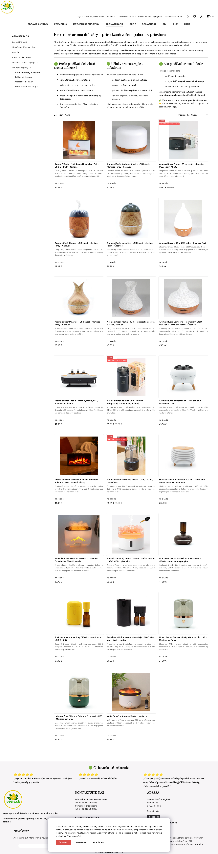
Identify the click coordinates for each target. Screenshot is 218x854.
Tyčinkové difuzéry (23, 77)
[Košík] (210, 17)
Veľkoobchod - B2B (173, 16)
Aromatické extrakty (21, 57)
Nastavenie (81, 842)
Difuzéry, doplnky (20, 67)
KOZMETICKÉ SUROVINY (86, 24)
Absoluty (16, 52)
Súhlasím (63, 842)
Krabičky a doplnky (24, 81)
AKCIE (187, 24)
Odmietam (98, 842)
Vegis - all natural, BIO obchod (90, 16)
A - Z (175, 24)
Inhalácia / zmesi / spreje (23, 62)
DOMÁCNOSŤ (149, 24)
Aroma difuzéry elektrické (27, 72)
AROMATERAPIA (114, 24)
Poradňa (111, 16)
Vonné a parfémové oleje (23, 47)
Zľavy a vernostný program (150, 16)
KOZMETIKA (60, 24)
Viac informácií (74, 836)
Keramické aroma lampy (26, 86)
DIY (164, 24)
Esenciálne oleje (19, 42)
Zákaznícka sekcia (126, 16)
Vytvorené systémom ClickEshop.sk (109, 852)
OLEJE (132, 24)
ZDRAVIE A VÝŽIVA (38, 24)
